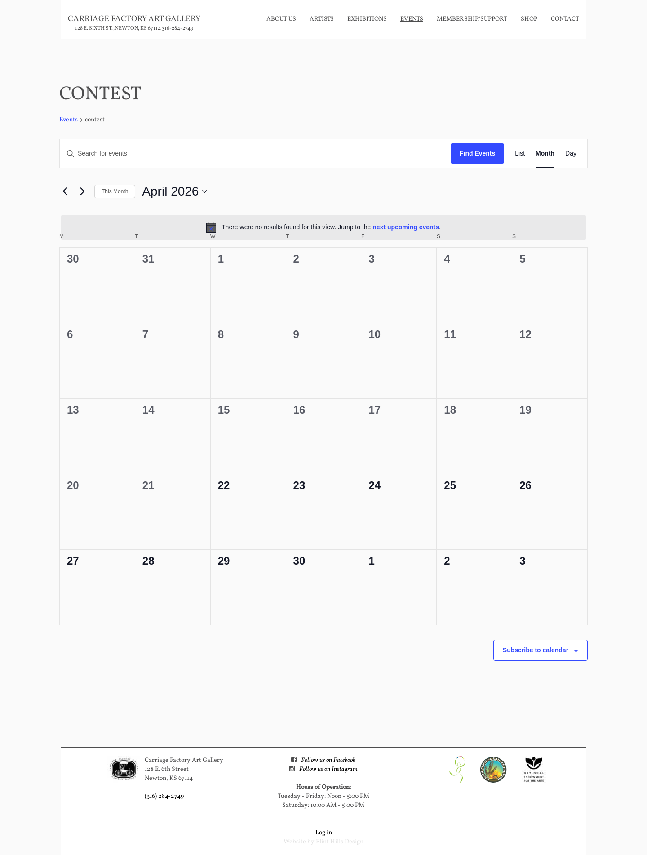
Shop (529, 19)
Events (411, 19)
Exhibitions (367, 19)
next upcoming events (405, 227)
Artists (322, 19)
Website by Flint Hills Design (323, 841)
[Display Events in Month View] (545, 153)
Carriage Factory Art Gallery (134, 19)
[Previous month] (64, 191)
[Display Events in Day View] (570, 153)
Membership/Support (472, 19)
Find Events (477, 153)
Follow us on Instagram (328, 769)
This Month (115, 191)
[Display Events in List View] (520, 153)
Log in (323, 832)
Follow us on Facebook (328, 760)
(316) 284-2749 (164, 796)
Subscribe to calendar (535, 650)
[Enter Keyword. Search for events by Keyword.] (255, 153)
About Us (281, 19)
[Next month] (82, 191)
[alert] (323, 227)
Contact (565, 19)
